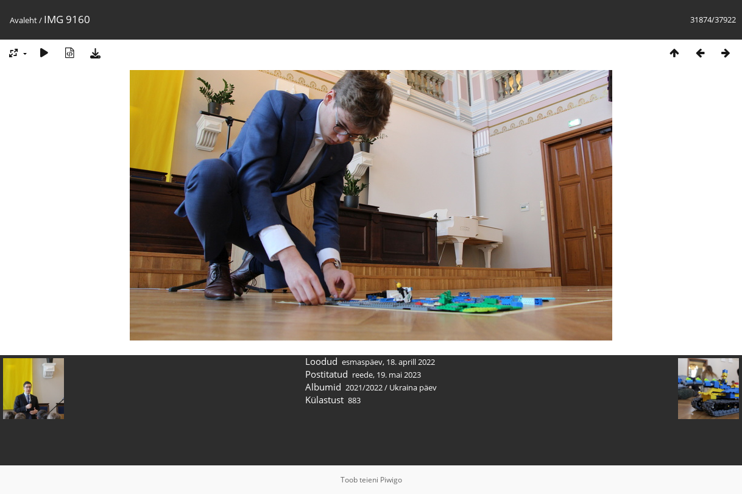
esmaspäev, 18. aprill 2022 (388, 361)
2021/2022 (364, 387)
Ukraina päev (413, 387)
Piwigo (391, 480)
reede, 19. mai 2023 (386, 374)
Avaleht (23, 20)
